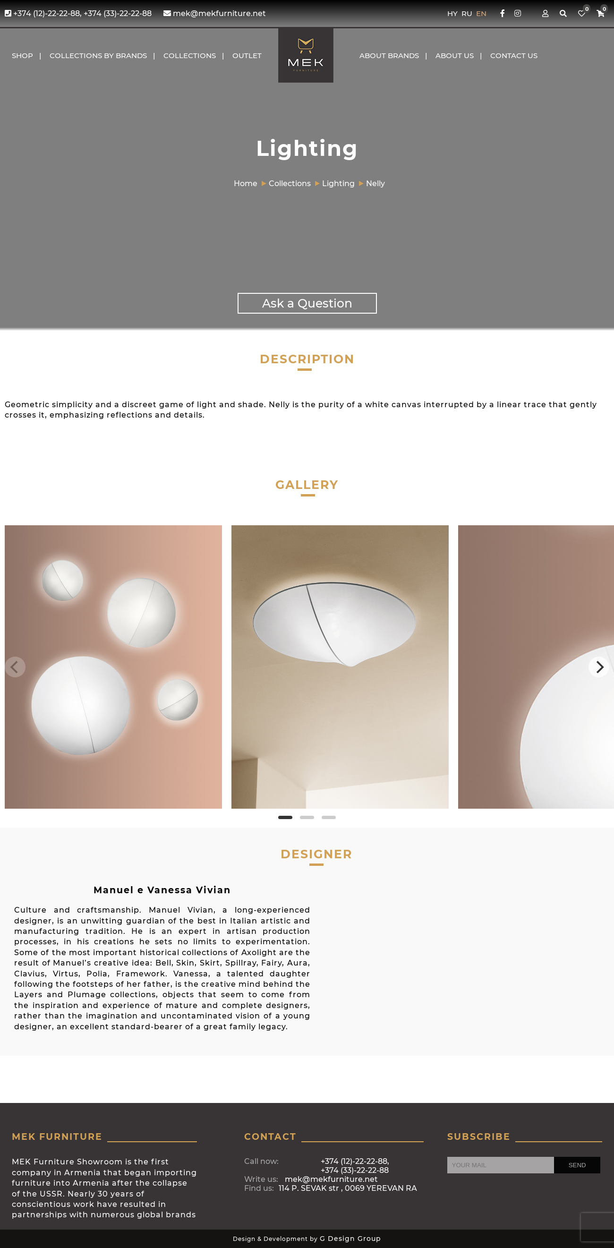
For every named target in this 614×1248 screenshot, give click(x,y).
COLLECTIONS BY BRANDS (98, 55)
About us (454, 55)
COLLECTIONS (189, 55)
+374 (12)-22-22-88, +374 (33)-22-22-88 (78, 13)
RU (467, 13)
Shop (22, 55)
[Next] (598, 667)
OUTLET (247, 55)
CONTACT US (513, 55)
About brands (389, 55)
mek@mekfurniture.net (214, 13)
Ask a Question (307, 303)
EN (481, 13)
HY (453, 13)
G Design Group (350, 1238)
